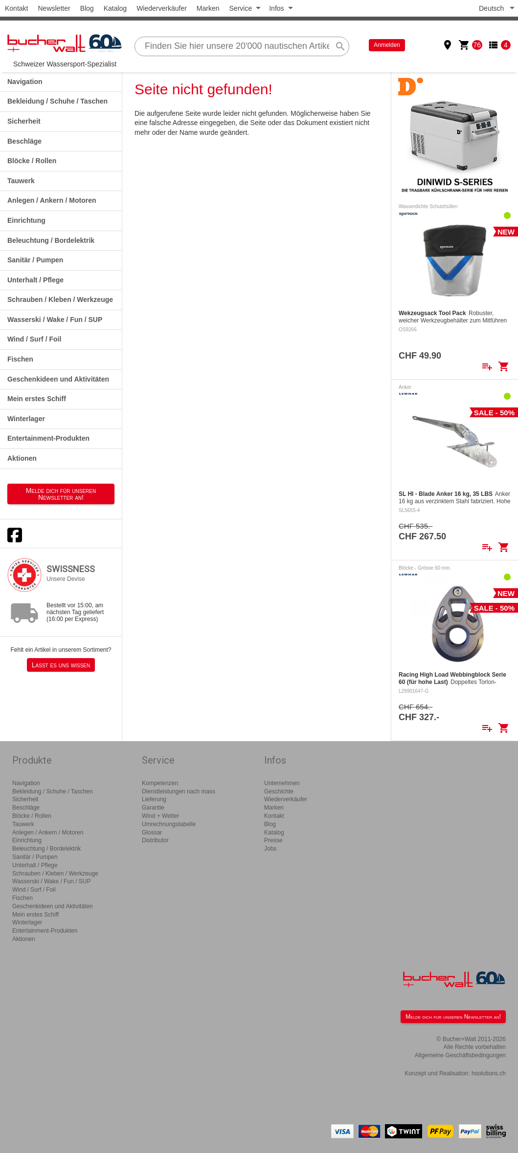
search (340, 46)
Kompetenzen (160, 783)
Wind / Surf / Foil (34, 339)
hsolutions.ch (489, 1073)
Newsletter (54, 8)
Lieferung (154, 799)
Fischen (20, 359)
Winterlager (26, 419)
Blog (87, 8)
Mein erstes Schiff (36, 399)
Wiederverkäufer (161, 8)
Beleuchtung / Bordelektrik (50, 240)
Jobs (270, 848)
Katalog (115, 8)
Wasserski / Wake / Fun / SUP (54, 319)
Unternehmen (282, 783)
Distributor (155, 840)
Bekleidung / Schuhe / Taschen (57, 101)
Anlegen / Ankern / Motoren (51, 200)
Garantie (153, 807)
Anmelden (387, 45)
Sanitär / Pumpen (35, 260)
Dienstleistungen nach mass (178, 791)
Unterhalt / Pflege (35, 280)
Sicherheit (24, 121)
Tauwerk (21, 181)
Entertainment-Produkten (48, 438)
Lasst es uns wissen (61, 665)
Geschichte (278, 791)
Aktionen (22, 458)
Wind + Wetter (160, 815)
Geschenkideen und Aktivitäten (58, 379)
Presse (273, 840)
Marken (208, 8)
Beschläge (24, 141)
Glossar (152, 832)
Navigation (25, 81)
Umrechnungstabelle (169, 824)
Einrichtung (26, 220)
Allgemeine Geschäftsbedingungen (460, 1055)
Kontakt (16, 8)
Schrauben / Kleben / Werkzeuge (60, 299)
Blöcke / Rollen (31, 161)
